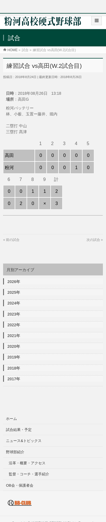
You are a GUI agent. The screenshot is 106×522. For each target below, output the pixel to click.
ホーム (11, 419)
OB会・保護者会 (19, 485)
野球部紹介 (15, 452)
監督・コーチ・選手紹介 (29, 474)
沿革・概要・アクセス (27, 463)
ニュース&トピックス (24, 441)
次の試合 (93, 240)
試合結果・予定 (19, 430)
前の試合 (13, 240)
